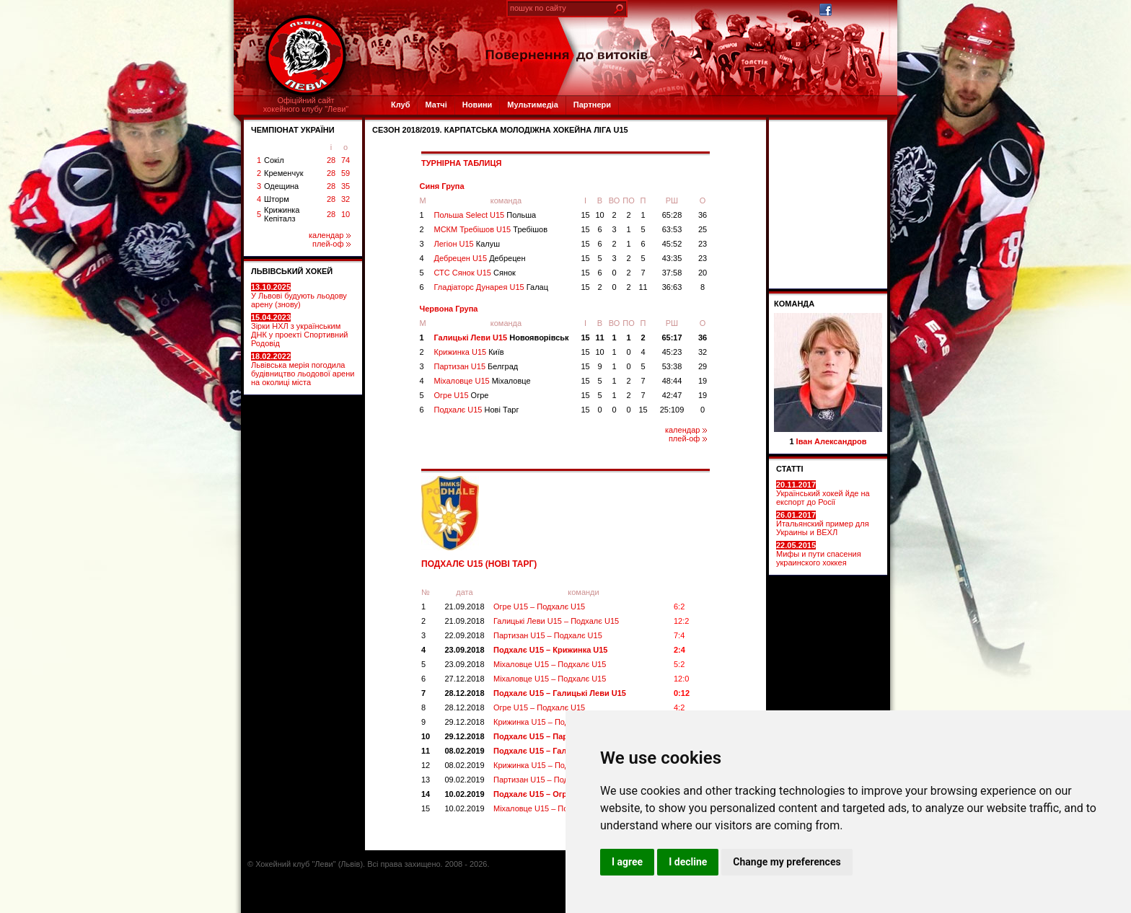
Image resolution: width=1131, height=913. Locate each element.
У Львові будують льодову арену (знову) (299, 296)
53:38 (672, 366)
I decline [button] (688, 862)
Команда (794, 303)
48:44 (672, 380)
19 (702, 380)
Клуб (400, 104)
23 (702, 243)
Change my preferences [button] (786, 862)
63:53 (672, 229)
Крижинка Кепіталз (281, 214)
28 (331, 160)
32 (345, 199)
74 (345, 160)
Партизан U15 (476, 366)
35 (345, 186)
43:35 (672, 258)
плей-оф (331, 243)
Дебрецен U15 (480, 258)
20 (702, 272)
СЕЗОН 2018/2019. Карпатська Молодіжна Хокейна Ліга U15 (500, 129)
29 (702, 366)
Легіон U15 (467, 243)
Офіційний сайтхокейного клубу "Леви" (306, 104)
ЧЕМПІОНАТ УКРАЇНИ (293, 129)
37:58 (672, 272)
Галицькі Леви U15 (501, 337)
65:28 (672, 215)
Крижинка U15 (469, 352)
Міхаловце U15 (482, 380)
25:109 (672, 409)
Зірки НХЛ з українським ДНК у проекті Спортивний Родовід (299, 330)
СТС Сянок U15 (475, 272)
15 (585, 215)
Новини (477, 104)
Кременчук (283, 173)
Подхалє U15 (476, 409)
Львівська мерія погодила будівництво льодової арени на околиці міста (302, 369)
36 (702, 215)
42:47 (672, 395)
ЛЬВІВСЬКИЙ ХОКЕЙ (292, 271)
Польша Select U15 (485, 215)
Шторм (276, 199)
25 (702, 229)
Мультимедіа (532, 104)
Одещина (281, 186)
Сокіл (274, 160)
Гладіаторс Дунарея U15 (491, 287)
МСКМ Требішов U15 (491, 229)
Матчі (435, 104)
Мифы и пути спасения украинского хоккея (818, 554)
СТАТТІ (790, 468)
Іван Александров (831, 441)
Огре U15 (461, 395)
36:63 (672, 287)
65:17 (671, 337)
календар (330, 235)
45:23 (672, 352)
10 (345, 214)
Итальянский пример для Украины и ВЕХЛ (822, 524)
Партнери (592, 104)
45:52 (672, 243)
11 (642, 287)
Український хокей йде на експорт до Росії (823, 493)
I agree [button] (627, 862)
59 (345, 173)
